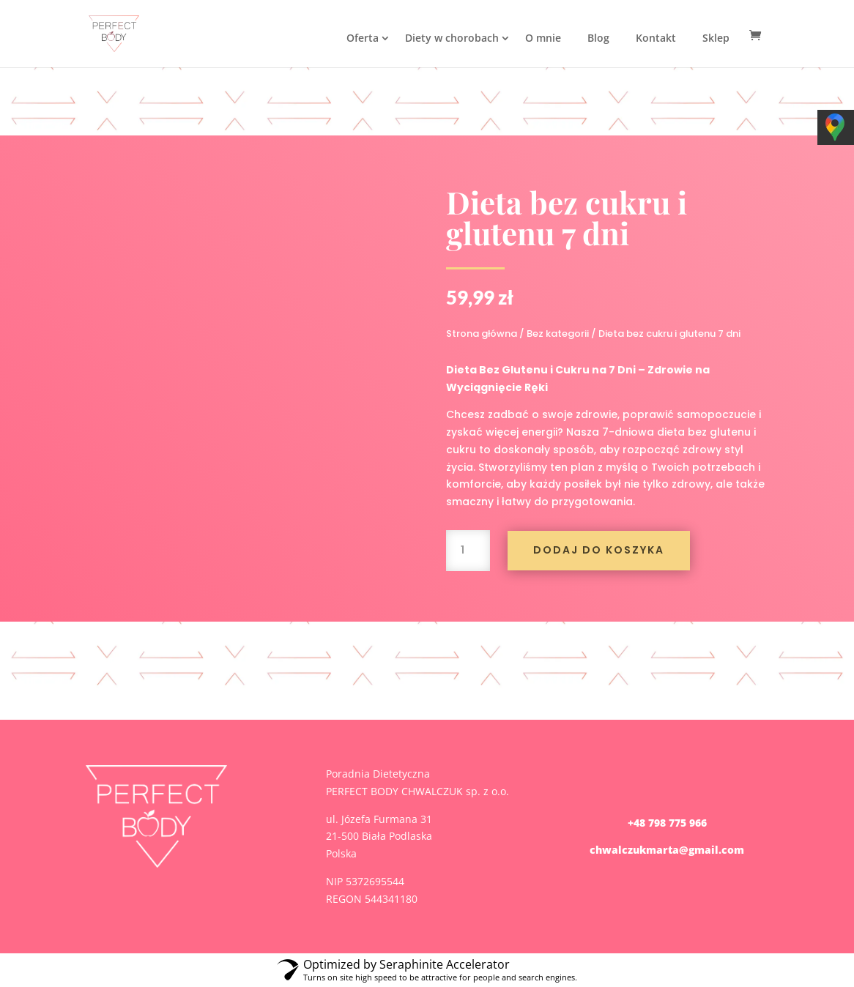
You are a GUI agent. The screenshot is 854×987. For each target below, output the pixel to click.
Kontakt (656, 38)
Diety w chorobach (452, 38)
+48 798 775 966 (667, 823)
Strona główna (481, 333)
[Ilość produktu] (468, 550)
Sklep (715, 38)
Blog (598, 38)
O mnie (543, 38)
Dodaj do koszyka (598, 550)
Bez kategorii (558, 333)
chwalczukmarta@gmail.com (667, 850)
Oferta (362, 38)
